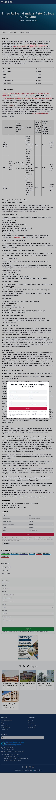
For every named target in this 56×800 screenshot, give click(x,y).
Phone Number (14, 395)
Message (31, 401)
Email (30, 389)
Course (31, 395)
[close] (47, 383)
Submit (28, 408)
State (11, 401)
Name (11, 389)
